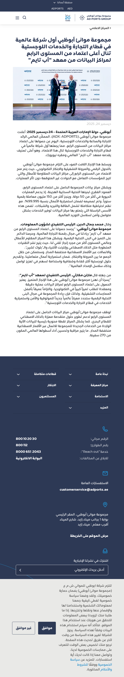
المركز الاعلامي (100, 28)
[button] (47, 628)
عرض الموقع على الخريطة (89, 536)
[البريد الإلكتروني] (62, 570)
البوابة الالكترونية (29, 458)
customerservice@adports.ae (84, 490)
